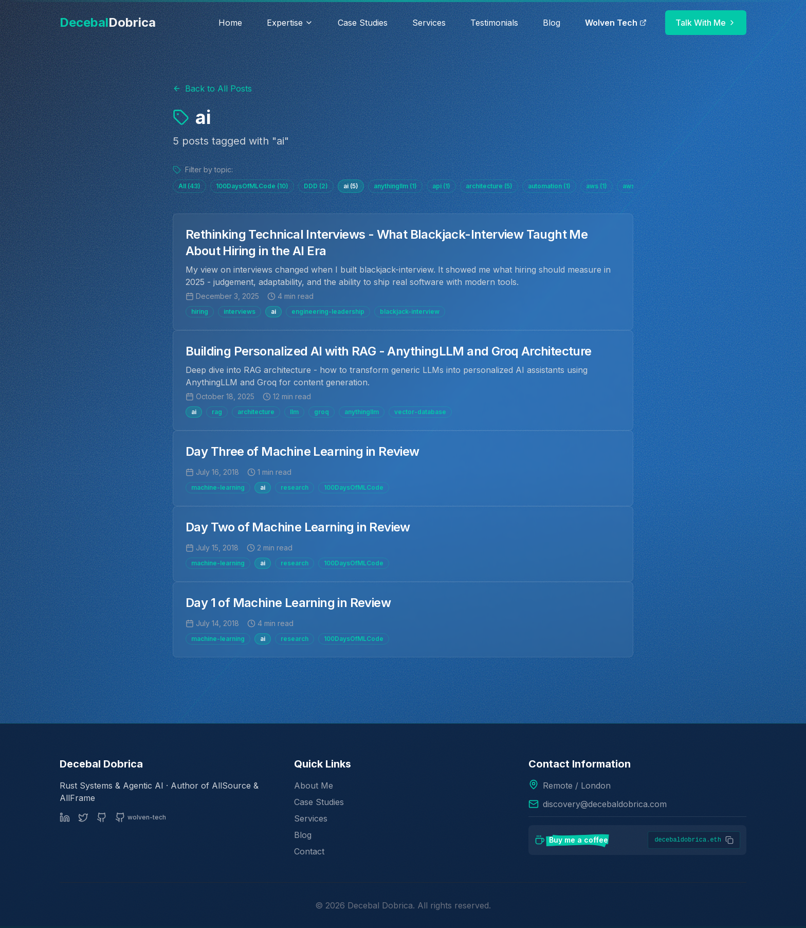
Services (429, 22)
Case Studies (363, 22)
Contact (309, 851)
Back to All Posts (212, 88)
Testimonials (494, 22)
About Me (313, 785)
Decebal (108, 22)
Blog (551, 22)
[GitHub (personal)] (102, 817)
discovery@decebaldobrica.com (605, 804)
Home (230, 22)
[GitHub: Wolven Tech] (140, 817)
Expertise (290, 22)
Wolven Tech (616, 22)
